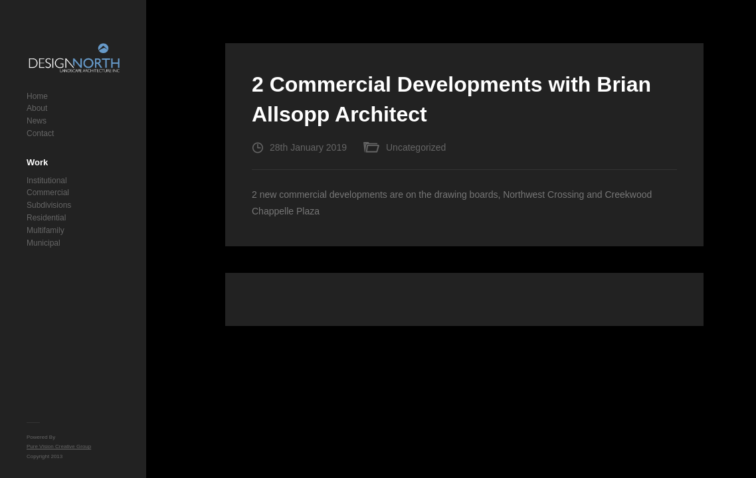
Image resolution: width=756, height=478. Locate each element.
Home (37, 96)
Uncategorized (416, 147)
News (37, 120)
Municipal (43, 243)
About (37, 108)
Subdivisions (49, 205)
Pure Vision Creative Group (59, 446)
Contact (40, 133)
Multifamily (45, 230)
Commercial (48, 192)
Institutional (47, 180)
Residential (46, 217)
